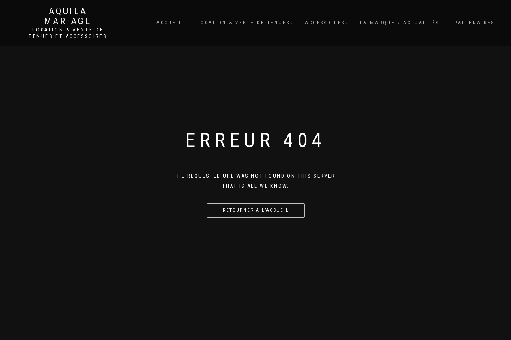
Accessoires (325, 23)
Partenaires (474, 23)
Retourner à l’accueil (256, 210)
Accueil (169, 23)
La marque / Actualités (399, 23)
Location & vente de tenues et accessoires (68, 33)
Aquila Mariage (67, 16)
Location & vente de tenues (243, 23)
